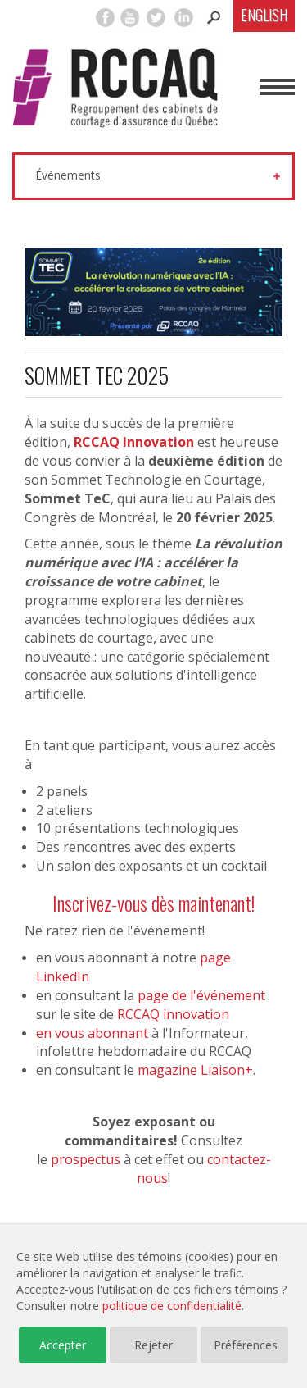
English (264, 14)
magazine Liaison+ (195, 1070)
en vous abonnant (92, 1033)
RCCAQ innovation (173, 1014)
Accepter (62, 1345)
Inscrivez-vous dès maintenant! (153, 902)
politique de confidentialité (172, 1305)
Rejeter (153, 1345)
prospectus (85, 1159)
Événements (68, 175)
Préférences (246, 1345)
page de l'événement (201, 995)
